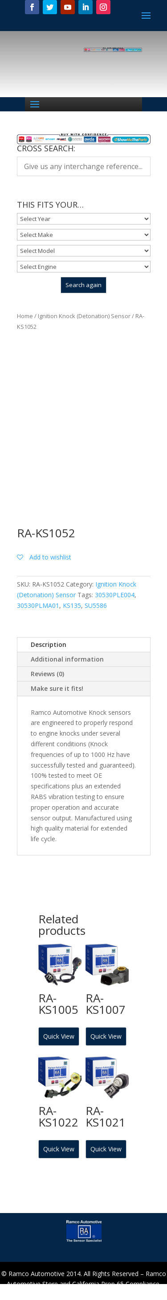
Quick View (58, 1036)
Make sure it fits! (57, 688)
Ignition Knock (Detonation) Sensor (84, 316)
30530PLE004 (114, 595)
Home (25, 316)
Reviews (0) (47, 674)
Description (48, 644)
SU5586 (96, 605)
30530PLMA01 (38, 605)
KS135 (72, 605)
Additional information (67, 659)
